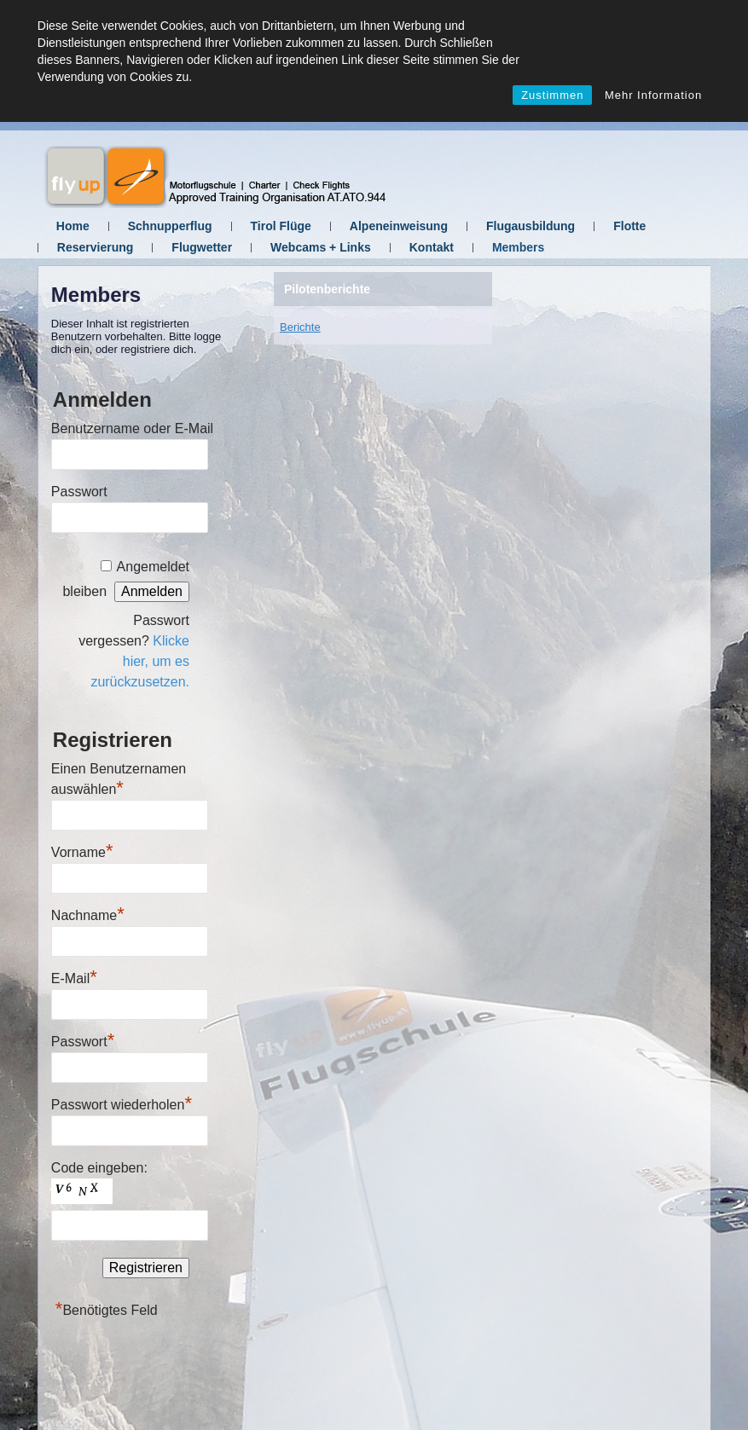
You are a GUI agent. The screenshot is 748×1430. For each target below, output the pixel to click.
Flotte (629, 226)
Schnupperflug (170, 226)
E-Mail (74, 978)
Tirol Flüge (281, 226)
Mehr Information (653, 95)
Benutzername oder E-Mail (132, 428)
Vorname (82, 852)
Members (518, 247)
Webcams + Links (320, 247)
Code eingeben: (99, 1168)
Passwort (79, 491)
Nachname (88, 915)
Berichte (300, 327)
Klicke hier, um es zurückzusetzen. (139, 661)
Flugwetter (201, 247)
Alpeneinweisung (399, 226)
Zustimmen (552, 95)
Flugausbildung (530, 226)
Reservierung (95, 247)
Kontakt (431, 247)
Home (73, 226)
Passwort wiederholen (121, 1104)
